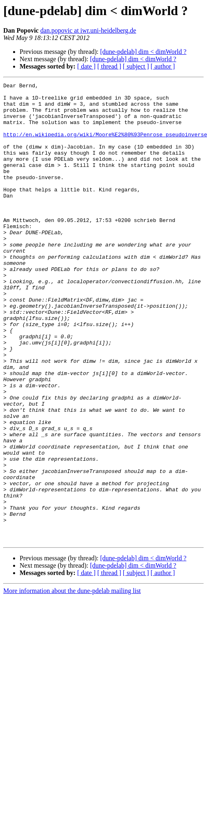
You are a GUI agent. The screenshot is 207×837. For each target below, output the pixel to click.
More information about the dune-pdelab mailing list (72, 682)
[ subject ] (136, 66)
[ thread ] (109, 66)
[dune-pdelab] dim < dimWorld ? (143, 51)
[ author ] (163, 66)
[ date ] (86, 66)
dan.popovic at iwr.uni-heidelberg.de (88, 30)
